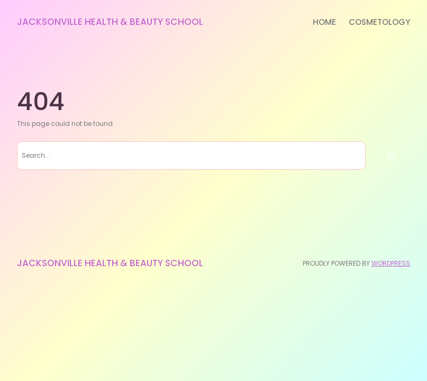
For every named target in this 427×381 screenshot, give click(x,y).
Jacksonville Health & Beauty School (110, 21)
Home (324, 22)
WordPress (390, 263)
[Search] (390, 155)
